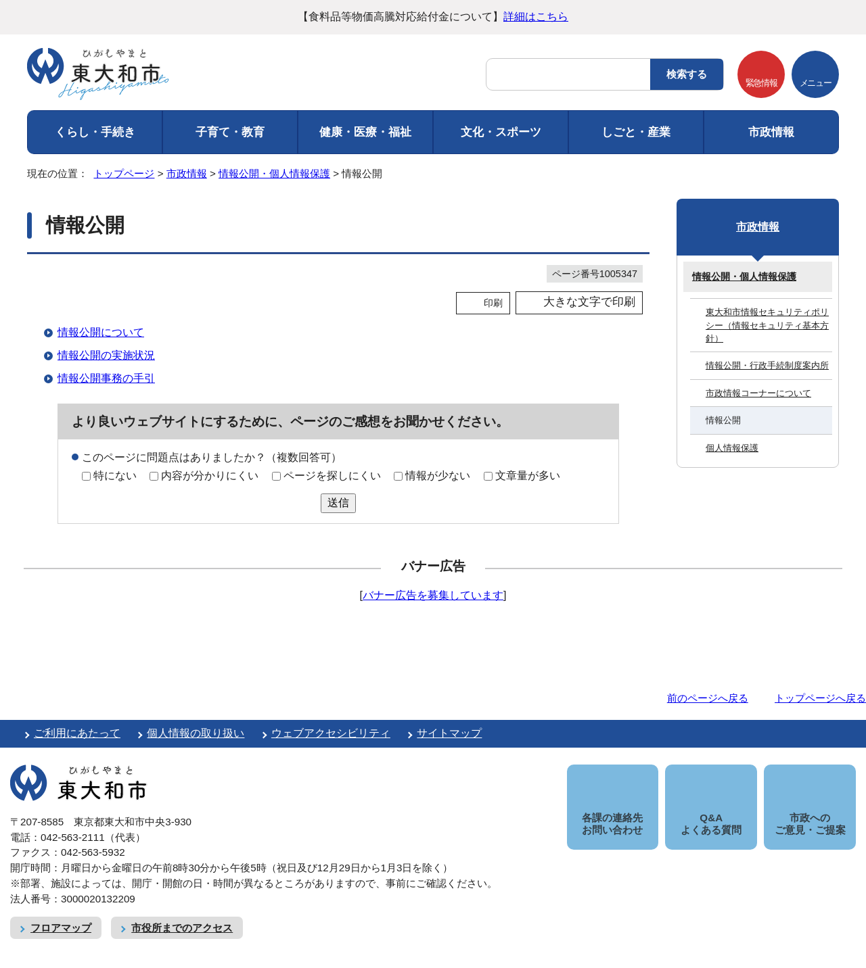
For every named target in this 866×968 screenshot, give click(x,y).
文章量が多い (527, 475)
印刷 (493, 302)
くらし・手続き (95, 132)
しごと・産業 (635, 132)
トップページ (123, 173)
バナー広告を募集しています (433, 595)
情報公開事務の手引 (106, 378)
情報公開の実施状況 (106, 355)
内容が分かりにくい (209, 475)
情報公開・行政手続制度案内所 (767, 365)
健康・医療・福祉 (365, 132)
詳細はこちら (535, 16)
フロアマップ (60, 912)
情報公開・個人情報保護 (274, 173)
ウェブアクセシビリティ (330, 733)
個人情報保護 (732, 448)
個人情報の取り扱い (195, 733)
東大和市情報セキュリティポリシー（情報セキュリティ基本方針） (767, 325)
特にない (115, 475)
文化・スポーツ (501, 132)
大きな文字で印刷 (589, 301)
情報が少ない (437, 475)
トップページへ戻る (820, 698)
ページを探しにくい (332, 475)
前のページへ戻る (707, 698)
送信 (338, 502)
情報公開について (101, 332)
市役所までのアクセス (182, 912)
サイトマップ (449, 733)
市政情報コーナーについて (758, 393)
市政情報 (771, 132)
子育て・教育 (230, 132)
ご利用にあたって (77, 733)
